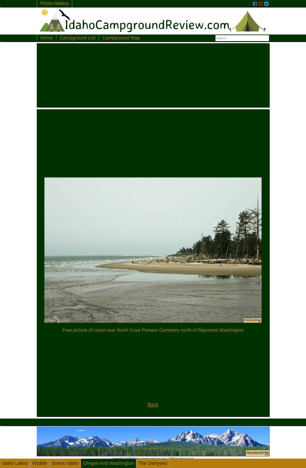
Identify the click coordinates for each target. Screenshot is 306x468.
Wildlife (39, 463)
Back (153, 404)
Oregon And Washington (108, 463)
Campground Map (121, 37)
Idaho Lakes (15, 463)
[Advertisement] (153, 75)
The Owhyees (152, 463)
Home (46, 37)
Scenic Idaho (65, 463)
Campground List (77, 37)
